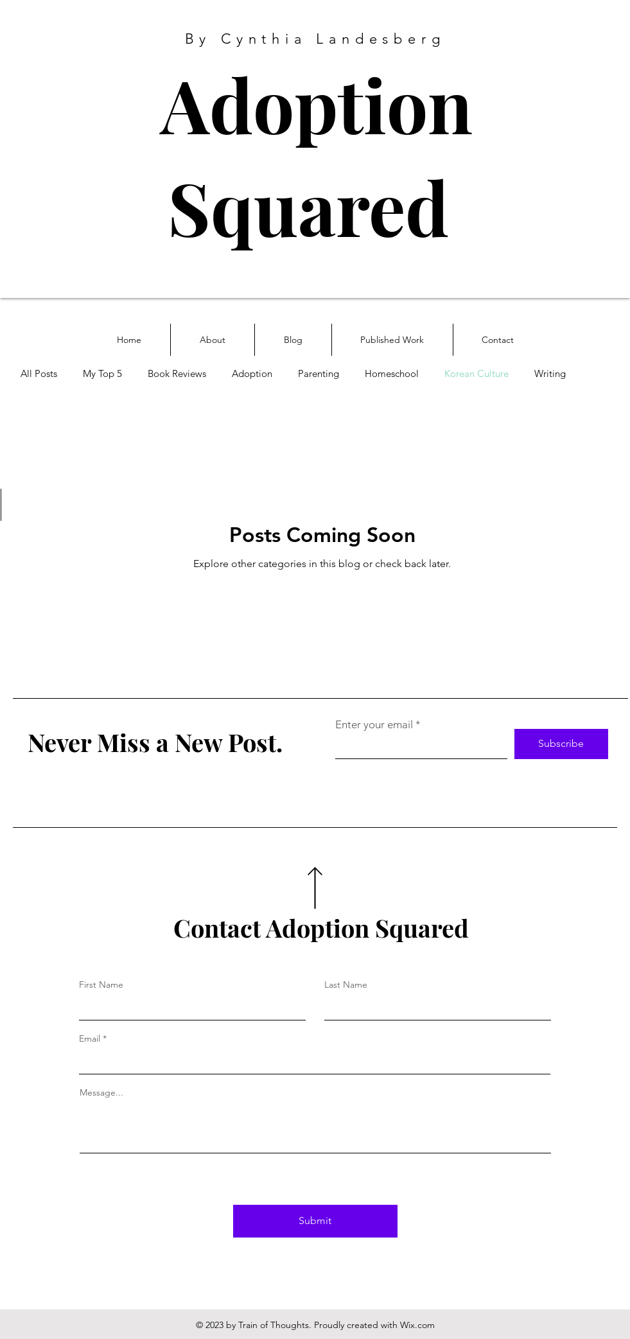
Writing (550, 374)
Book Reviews (177, 374)
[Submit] (315, 1221)
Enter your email (374, 724)
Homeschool (392, 374)
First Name (101, 984)
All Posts (39, 374)
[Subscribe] (561, 744)
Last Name (345, 984)
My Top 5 (102, 374)
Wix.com (417, 1325)
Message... (101, 1092)
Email (89, 1038)
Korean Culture (476, 374)
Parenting (318, 374)
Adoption (252, 374)
